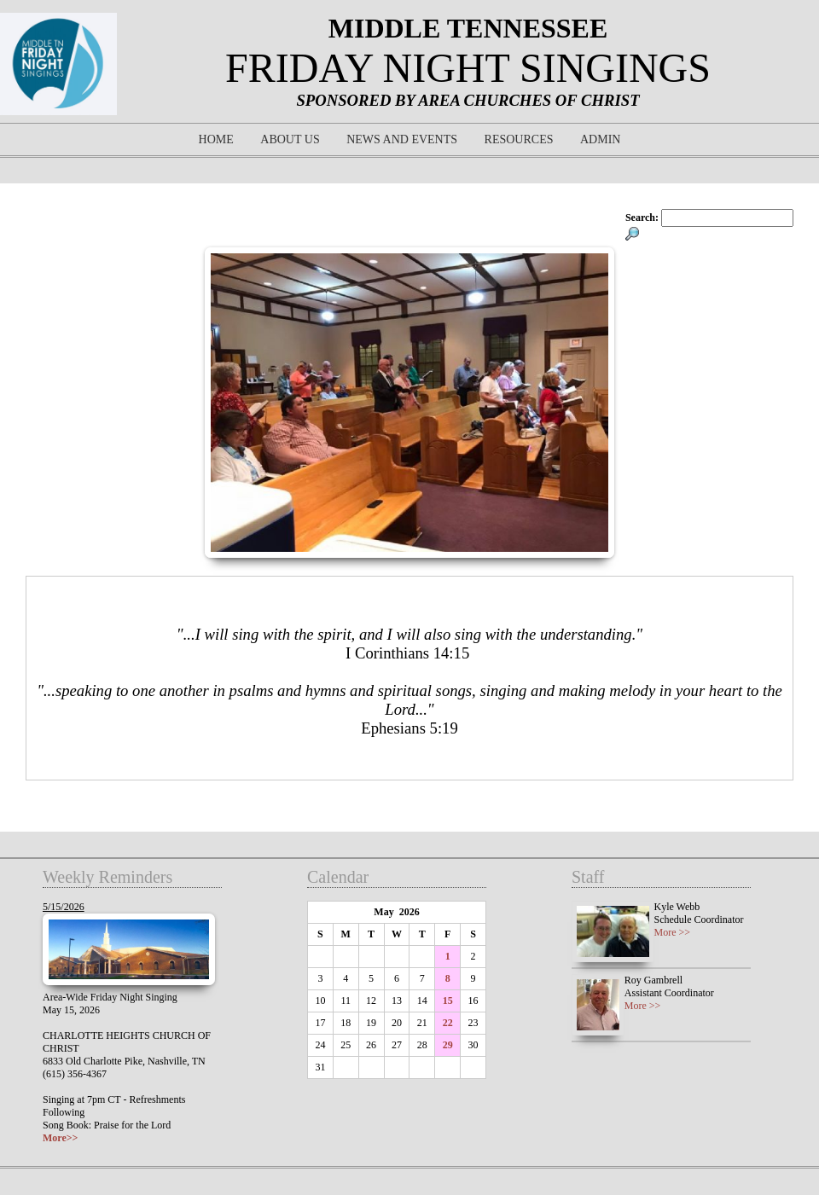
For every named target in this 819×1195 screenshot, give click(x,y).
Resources (519, 139)
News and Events (401, 139)
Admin (600, 139)
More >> (672, 932)
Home (216, 139)
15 (448, 1000)
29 (448, 1045)
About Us (289, 139)
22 (448, 1023)
